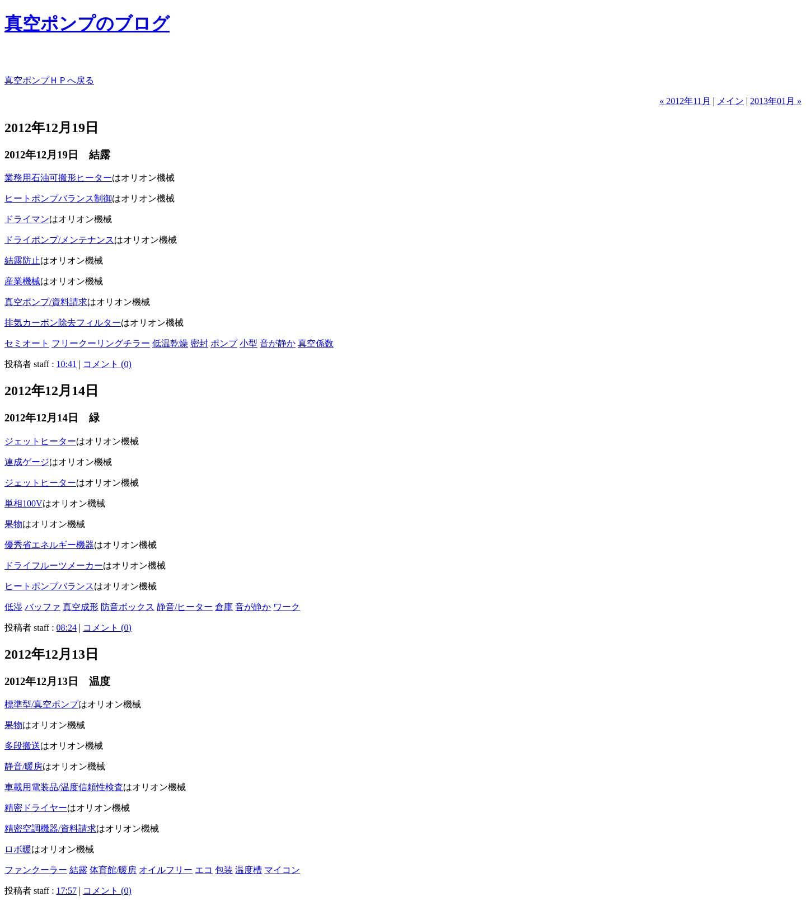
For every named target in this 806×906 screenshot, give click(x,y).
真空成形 (81, 607)
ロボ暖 (17, 849)
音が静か (278, 343)
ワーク (286, 607)
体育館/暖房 (113, 870)
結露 (78, 870)
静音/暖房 (23, 766)
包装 (224, 870)
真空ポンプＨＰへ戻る (49, 80)
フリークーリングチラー (100, 343)
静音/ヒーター (185, 607)
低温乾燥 (170, 343)
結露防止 (22, 260)
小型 (248, 343)
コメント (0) (107, 364)
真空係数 (316, 343)
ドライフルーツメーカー (53, 565)
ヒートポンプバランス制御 (58, 198)
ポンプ (223, 343)
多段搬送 (22, 745)
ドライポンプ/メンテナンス (59, 240)
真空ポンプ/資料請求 (45, 302)
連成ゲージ (26, 462)
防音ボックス (127, 607)
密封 (199, 343)
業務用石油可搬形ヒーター (58, 177)
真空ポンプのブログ (87, 23)
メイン (730, 101)
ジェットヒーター (40, 441)
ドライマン (26, 219)
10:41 (67, 364)
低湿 (13, 607)
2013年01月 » (776, 101)
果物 (13, 524)
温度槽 (248, 870)
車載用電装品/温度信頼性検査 (63, 787)
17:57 (67, 890)
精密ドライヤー (35, 808)
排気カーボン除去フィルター (62, 322)
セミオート (26, 343)
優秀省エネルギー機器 (49, 545)
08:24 (67, 627)
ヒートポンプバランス (49, 586)
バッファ (42, 607)
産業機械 (22, 281)
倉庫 (224, 607)
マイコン (282, 870)
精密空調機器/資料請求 (50, 828)
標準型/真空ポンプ (41, 704)
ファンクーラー (35, 870)
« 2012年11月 (684, 101)
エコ (204, 870)
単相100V (23, 503)
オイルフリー (166, 870)
